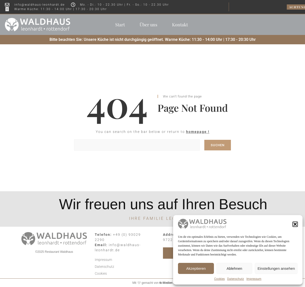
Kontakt (180, 25)
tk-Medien (166, 283)
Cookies (219, 279)
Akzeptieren (196, 268)
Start (120, 25)
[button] (295, 224)
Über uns (148, 25)
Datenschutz (235, 279)
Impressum (253, 279)
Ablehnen (234, 268)
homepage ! (197, 132)
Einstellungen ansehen (276, 268)
